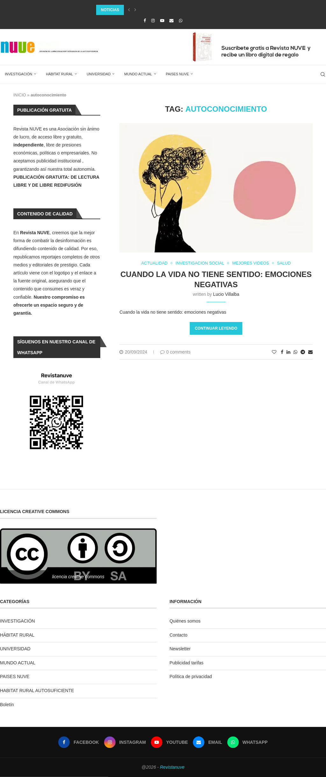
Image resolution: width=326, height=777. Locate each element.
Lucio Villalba (226, 294)
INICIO (19, 95)
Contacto (178, 635)
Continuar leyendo (216, 328)
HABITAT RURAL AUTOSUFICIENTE (37, 690)
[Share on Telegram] (303, 352)
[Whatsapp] (180, 20)
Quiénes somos (184, 621)
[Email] (171, 20)
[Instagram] (153, 20)
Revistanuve (172, 767)
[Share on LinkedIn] (288, 352)
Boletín (7, 704)
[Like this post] (274, 352)
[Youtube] (162, 20)
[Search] (323, 74)
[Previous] (128, 10)
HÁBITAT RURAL (59, 74)
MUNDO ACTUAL (138, 74)
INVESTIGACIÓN (18, 74)
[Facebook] (145, 20)
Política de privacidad (190, 676)
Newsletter (179, 648)
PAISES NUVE (177, 74)
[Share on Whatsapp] (295, 352)
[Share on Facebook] (282, 352)
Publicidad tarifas (186, 662)
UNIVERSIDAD (98, 74)
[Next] (135, 10)
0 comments (175, 352)
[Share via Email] (310, 352)
